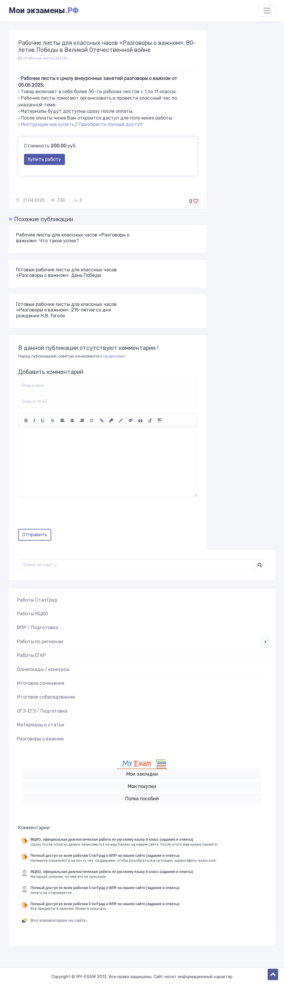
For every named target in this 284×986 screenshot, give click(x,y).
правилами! (114, 356)
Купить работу (44, 159)
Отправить (34, 534)
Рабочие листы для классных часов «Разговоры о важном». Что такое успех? (72, 237)
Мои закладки (142, 774)
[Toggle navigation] (267, 10)
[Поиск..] (136, 565)
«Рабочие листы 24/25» (45, 58)
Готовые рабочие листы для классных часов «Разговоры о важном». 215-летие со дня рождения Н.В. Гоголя (66, 310)
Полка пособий (142, 798)
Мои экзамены (43, 10)
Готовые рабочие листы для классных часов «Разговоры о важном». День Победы (66, 272)
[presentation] (62, 515)
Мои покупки (142, 786)
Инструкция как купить (47, 124)
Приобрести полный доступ (110, 124)
